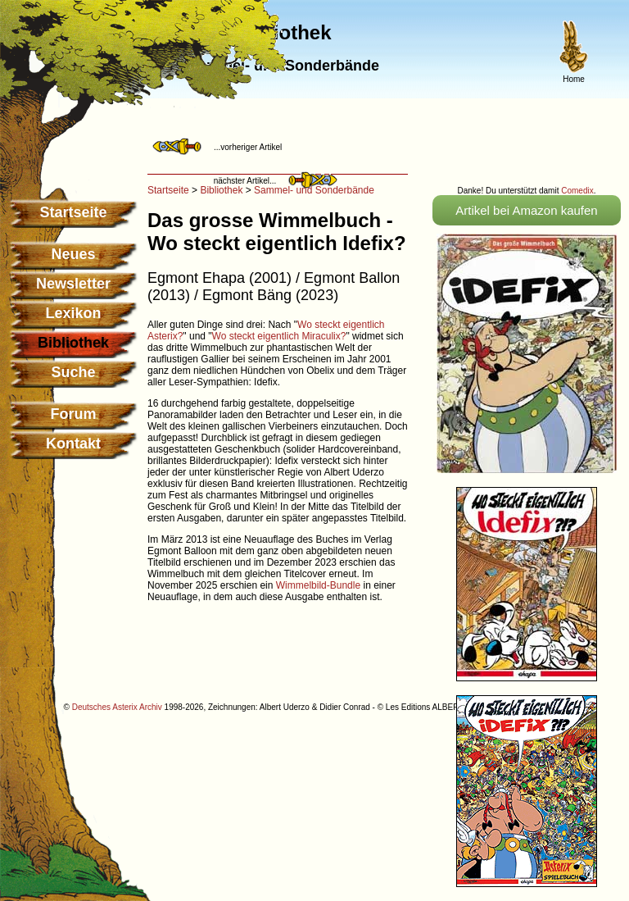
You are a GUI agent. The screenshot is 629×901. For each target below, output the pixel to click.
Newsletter (73, 283)
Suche (73, 372)
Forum (74, 414)
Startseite (72, 212)
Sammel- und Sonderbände (314, 190)
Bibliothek (221, 190)
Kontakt (73, 443)
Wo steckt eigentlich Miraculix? (279, 336)
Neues (73, 254)
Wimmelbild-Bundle (318, 585)
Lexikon (73, 313)
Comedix (577, 190)
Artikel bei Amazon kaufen (526, 210)
